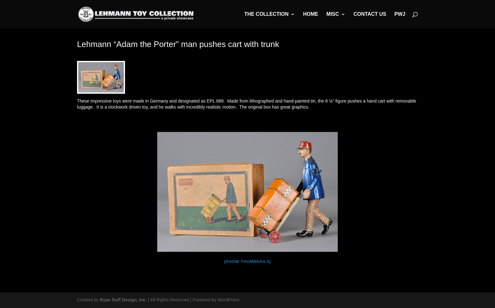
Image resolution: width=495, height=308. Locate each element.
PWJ (399, 14)
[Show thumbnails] (247, 261)
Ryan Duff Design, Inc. (123, 299)
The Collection (266, 14)
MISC (332, 14)
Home (310, 14)
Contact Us (370, 14)
